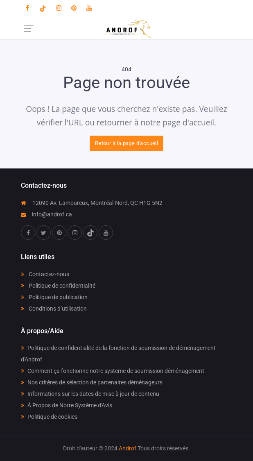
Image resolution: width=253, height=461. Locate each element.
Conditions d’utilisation (54, 308)
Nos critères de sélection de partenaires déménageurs (92, 382)
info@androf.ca (46, 214)
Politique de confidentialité (58, 285)
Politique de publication (54, 297)
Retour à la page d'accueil (126, 143)
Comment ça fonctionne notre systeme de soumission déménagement (112, 371)
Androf (127, 448)
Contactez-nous (45, 274)
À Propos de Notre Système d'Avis (66, 405)
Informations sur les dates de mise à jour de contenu (90, 394)
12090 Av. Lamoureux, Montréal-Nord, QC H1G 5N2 (92, 203)
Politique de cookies (49, 416)
